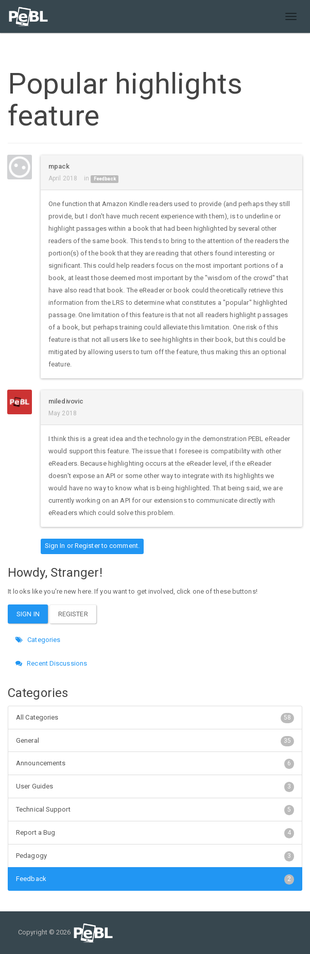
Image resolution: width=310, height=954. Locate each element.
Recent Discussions (51, 663)
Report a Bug (155, 833)
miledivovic (65, 401)
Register (87, 545)
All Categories (155, 717)
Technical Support (155, 809)
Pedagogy (155, 856)
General (155, 741)
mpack (59, 166)
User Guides (155, 786)
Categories (37, 640)
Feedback (105, 178)
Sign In (55, 545)
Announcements (155, 763)
